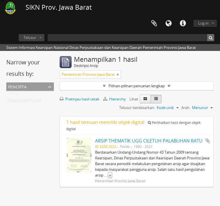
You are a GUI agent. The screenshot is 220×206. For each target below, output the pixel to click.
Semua (13, 94)
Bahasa (168, 23)
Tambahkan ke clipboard (208, 141)
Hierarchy (115, 99)
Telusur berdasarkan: (137, 107)
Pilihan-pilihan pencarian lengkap (137, 85)
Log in (203, 23)
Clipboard (154, 23)
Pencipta (17, 86)
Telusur (29, 37)
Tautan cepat (183, 23)
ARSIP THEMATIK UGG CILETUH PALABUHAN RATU (149, 141)
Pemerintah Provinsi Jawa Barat (34, 101)
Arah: (185, 107)
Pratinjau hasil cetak (79, 99)
